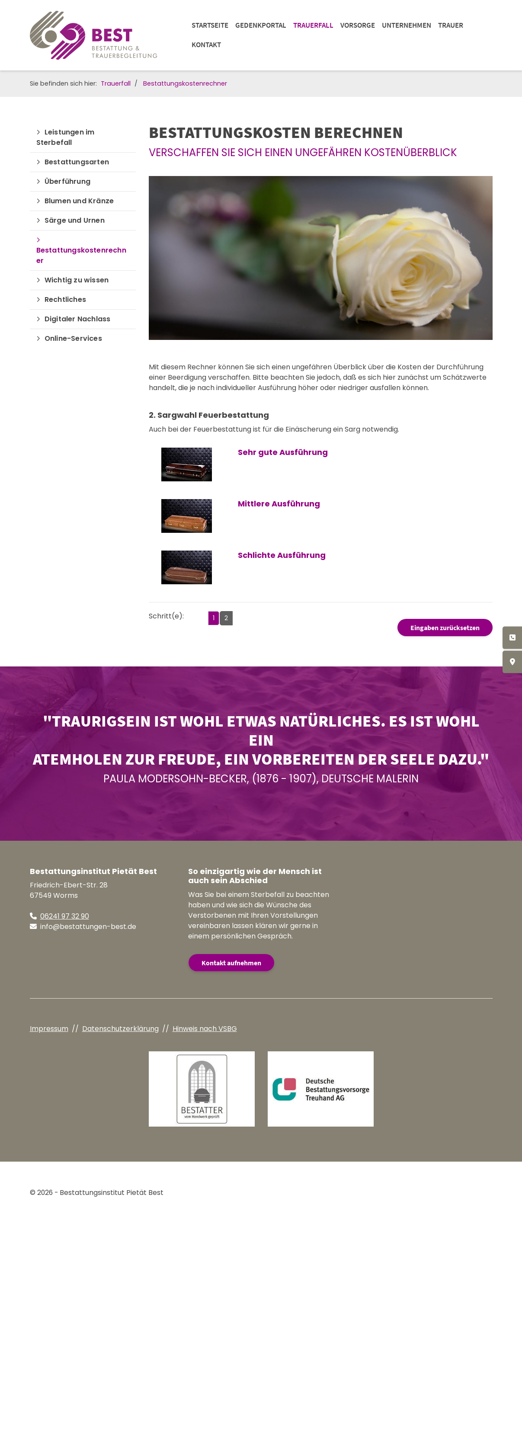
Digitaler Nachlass (78, 319)
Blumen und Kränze (79, 201)
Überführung (67, 181)
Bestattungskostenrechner (185, 83)
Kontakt (206, 44)
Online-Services (73, 338)
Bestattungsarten (77, 162)
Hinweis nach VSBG (205, 1029)
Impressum (49, 1029)
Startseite (210, 25)
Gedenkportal (260, 25)
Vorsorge (357, 25)
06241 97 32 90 (64, 916)
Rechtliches (65, 299)
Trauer (450, 25)
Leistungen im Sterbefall (65, 137)
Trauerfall (313, 25)
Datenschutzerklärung (120, 1029)
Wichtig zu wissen (77, 280)
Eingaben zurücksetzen (445, 627)
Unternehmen (406, 25)
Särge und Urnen (75, 220)
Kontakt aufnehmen (231, 962)
